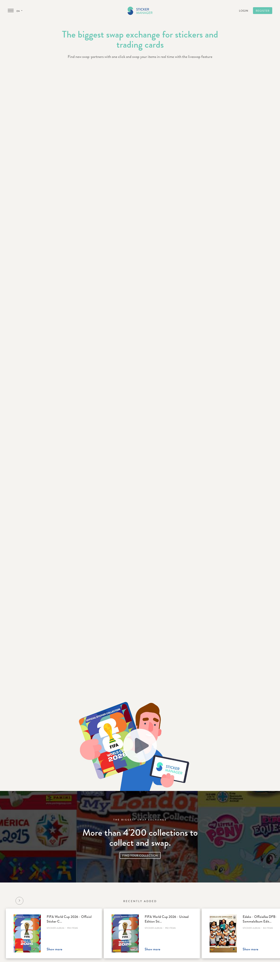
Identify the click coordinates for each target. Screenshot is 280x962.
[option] (54, 933)
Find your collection (140, 855)
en (19, 11)
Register (263, 11)
